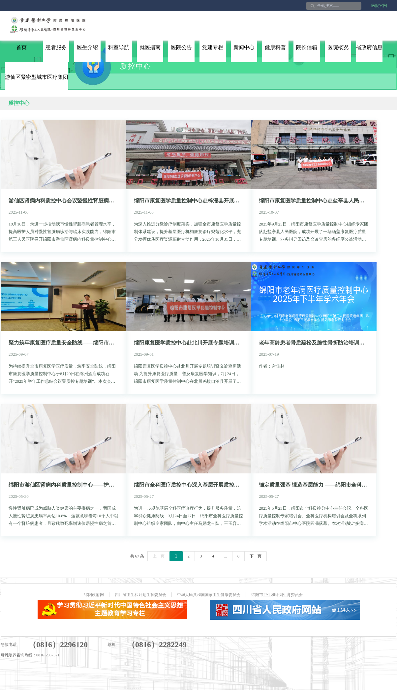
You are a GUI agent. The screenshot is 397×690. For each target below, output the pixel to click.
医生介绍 (87, 47)
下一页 (255, 556)
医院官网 (379, 5)
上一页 (159, 556)
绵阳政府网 (94, 594)
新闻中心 (244, 47)
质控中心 (18, 103)
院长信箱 (306, 47)
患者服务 (56, 47)
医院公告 (181, 47)
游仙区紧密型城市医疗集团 (36, 77)
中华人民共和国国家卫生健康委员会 (208, 594)
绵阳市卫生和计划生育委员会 (277, 594)
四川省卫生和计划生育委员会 (140, 594)
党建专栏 (212, 47)
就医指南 (150, 47)
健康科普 (275, 47)
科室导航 (118, 47)
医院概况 (338, 47)
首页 (21, 47)
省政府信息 (369, 47)
